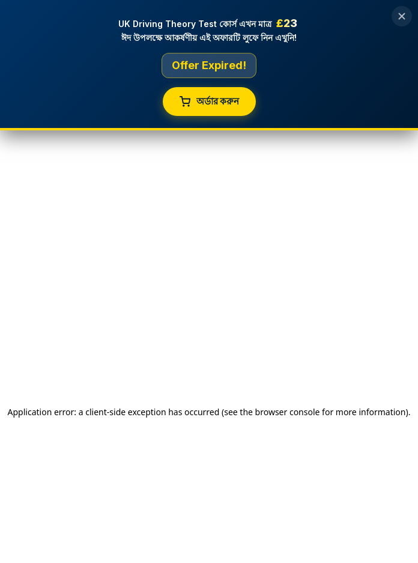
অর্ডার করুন (209, 101)
